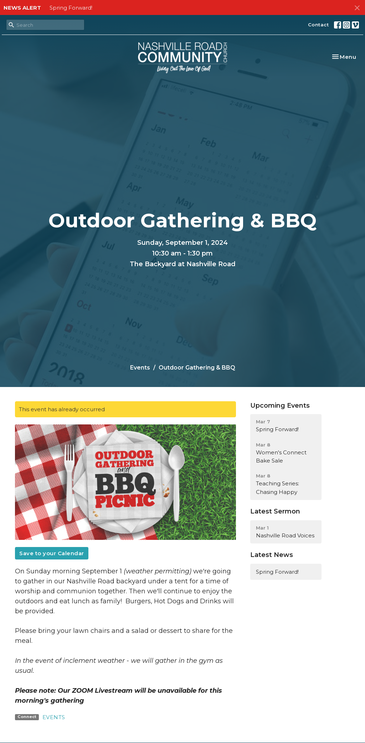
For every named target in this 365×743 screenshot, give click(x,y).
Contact (318, 24)
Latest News (271, 555)
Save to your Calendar (51, 553)
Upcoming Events (280, 405)
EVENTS (53, 717)
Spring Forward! (71, 7)
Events (140, 367)
